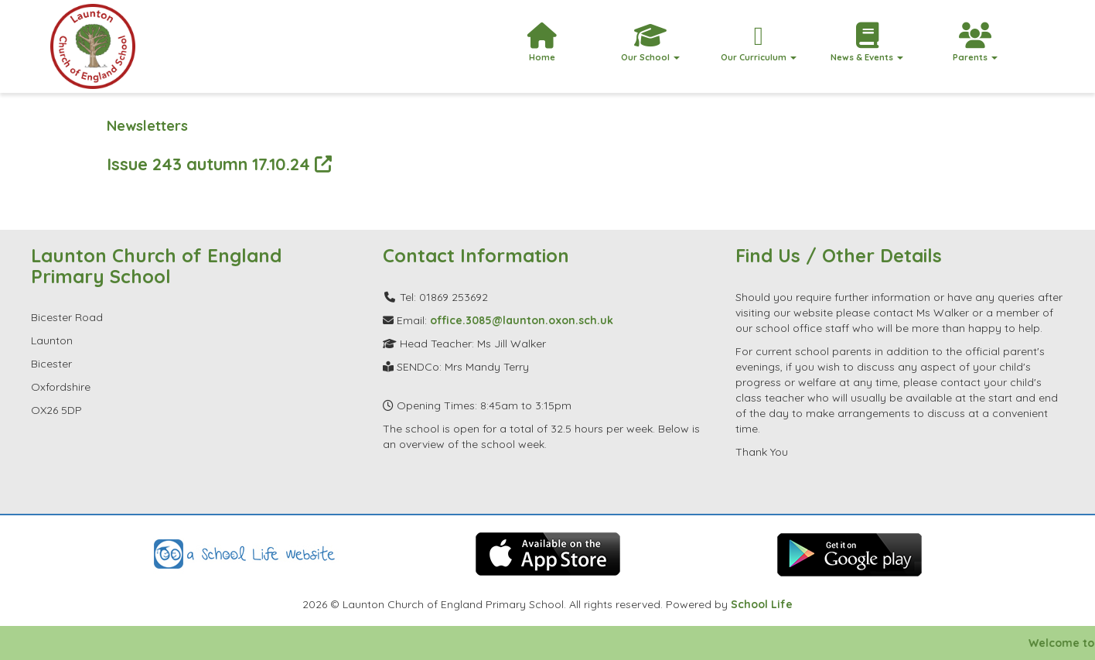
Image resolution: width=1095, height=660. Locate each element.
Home (542, 43)
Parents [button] (975, 43)
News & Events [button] (867, 43)
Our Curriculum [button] (759, 43)
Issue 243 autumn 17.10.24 (219, 163)
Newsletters (147, 126)
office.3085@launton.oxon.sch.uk (521, 320)
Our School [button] (650, 43)
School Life (762, 604)
